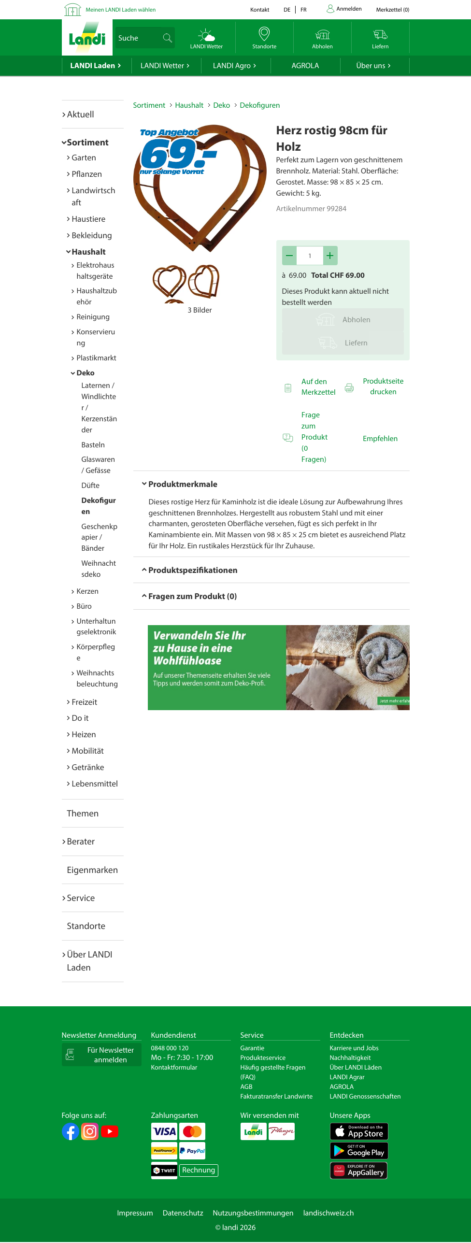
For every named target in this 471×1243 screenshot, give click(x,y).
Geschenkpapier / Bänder (100, 538)
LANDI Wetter (162, 66)
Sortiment (88, 142)
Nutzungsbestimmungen (253, 1213)
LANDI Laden (93, 66)
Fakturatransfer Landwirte (277, 1096)
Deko (86, 373)
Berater (81, 841)
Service (81, 897)
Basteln (93, 445)
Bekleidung (92, 235)
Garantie (253, 1047)
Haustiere (89, 218)
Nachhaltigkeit (350, 1057)
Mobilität (88, 750)
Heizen (84, 734)
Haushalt (89, 251)
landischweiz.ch (328, 1213)
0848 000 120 (170, 1047)
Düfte (91, 485)
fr (303, 10)
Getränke (88, 766)
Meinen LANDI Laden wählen (121, 10)
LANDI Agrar (347, 1076)
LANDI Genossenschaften (365, 1096)
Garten (84, 157)
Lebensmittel (95, 783)
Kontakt (259, 10)
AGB (247, 1086)
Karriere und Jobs (354, 1047)
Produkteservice (263, 1057)
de (287, 10)
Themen (83, 813)
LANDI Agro (232, 66)
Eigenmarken (92, 869)
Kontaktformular (174, 1067)
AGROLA (305, 66)
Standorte (86, 925)
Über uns (370, 66)
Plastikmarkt (96, 358)
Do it (80, 717)
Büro (84, 606)
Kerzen (88, 591)
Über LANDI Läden (356, 1067)
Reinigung (93, 317)
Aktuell (80, 114)
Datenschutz (183, 1213)
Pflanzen (87, 173)
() (393, 10)
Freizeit (85, 701)
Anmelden (349, 9)
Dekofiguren (260, 105)
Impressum (135, 1213)
